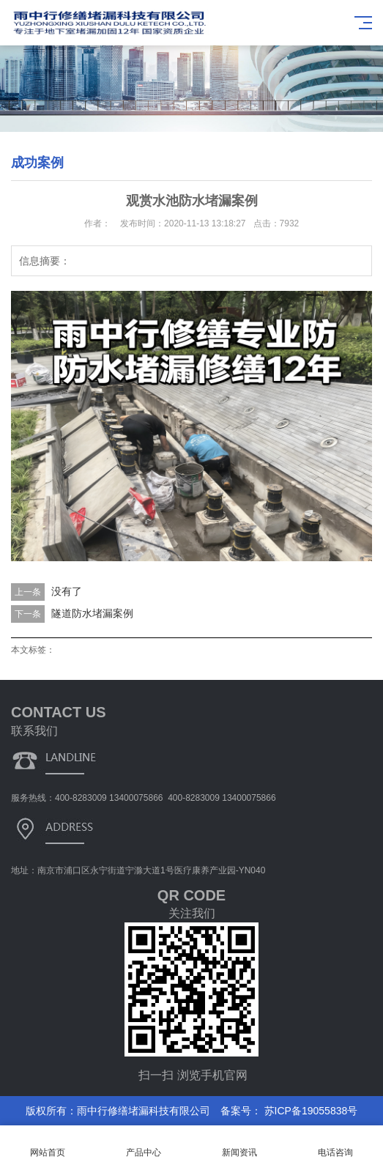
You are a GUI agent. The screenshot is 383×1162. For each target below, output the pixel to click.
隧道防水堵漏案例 (92, 613)
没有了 (66, 591)
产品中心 (144, 1144)
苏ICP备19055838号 (309, 1111)
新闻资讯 (240, 1144)
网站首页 (48, 1144)
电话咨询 (335, 1144)
